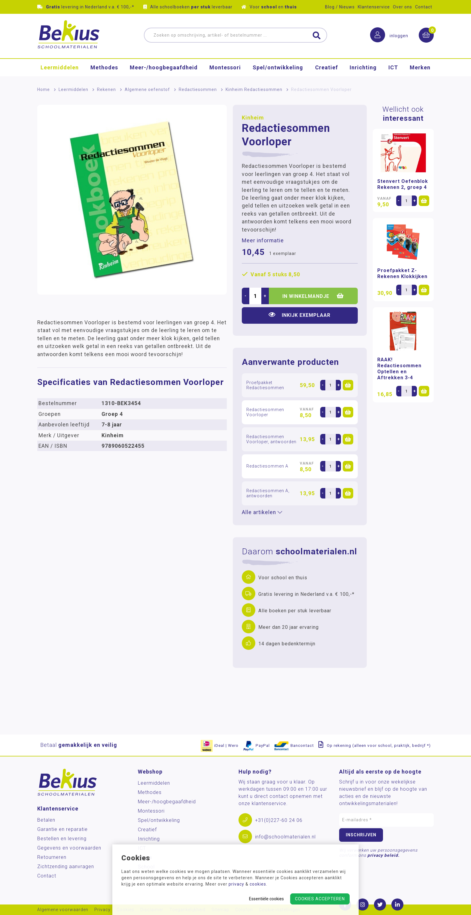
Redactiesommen (198, 89)
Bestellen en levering (62, 838)
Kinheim (253, 118)
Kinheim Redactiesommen (254, 89)
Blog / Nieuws (340, 7)
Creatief (326, 67)
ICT (393, 67)
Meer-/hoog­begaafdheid (164, 67)
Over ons (402, 7)
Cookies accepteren (320, 898)
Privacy (102, 909)
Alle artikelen (262, 512)
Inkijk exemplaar (299, 315)
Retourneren (51, 857)
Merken (420, 67)
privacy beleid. (383, 855)
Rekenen (106, 89)
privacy (236, 884)
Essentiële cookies (266, 898)
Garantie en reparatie (62, 829)
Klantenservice (374, 7)
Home (43, 89)
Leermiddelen (60, 67)
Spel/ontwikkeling (278, 67)
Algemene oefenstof (147, 89)
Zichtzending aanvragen (65, 866)
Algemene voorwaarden (62, 909)
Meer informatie (263, 241)
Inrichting (363, 67)
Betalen (46, 820)
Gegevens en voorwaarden (69, 848)
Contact (423, 7)
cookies (258, 884)
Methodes (104, 67)
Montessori (225, 67)
